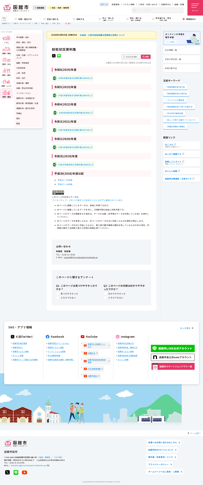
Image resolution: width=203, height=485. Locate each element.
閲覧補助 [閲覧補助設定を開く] (39, 7)
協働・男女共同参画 (24, 88)
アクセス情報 (129, 4)
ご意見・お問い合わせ (148, 4)
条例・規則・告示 (23, 42)
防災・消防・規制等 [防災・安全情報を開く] (59, 7)
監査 (18, 123)
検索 (147, 56)
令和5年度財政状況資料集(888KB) (74, 95)
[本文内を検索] (136, 56)
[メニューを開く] (195, 8)
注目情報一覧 (171, 50)
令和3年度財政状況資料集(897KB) (74, 130)
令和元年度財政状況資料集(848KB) (74, 164)
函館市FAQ (166, 4)
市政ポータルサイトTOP (22, 23)
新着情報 (115, 4)
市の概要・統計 (22, 37)
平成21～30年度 (65, 179)
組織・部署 (179, 4)
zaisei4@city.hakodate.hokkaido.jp (81, 257)
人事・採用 (20, 73)
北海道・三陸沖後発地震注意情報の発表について (102, 34)
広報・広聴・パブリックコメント (27, 56)
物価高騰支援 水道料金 (177, 93)
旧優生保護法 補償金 (176, 126)
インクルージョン (23, 93)
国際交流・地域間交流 (25, 98)
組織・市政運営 (22, 63)
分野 (35, 23)
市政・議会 (45, 23)
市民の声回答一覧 (173, 59)
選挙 (18, 118)
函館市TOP (6, 23)
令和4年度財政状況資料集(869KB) (74, 112)
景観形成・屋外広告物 (25, 108)
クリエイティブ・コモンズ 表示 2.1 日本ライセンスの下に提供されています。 (88, 200)
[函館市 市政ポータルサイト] (16, 8)
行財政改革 (20, 68)
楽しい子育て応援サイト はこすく (182, 120)
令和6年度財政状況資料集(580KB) (74, 78)
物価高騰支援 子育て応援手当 (180, 106)
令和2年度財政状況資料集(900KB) (74, 147)
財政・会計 (56, 23)
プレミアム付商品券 (175, 100)
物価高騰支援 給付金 (176, 87)
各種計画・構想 (22, 83)
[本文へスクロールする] (104, 4)
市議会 (19, 113)
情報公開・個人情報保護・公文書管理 (27, 48)
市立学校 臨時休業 (175, 113)
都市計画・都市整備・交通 (27, 103)
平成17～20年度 (65, 184)
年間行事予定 (171, 68)
